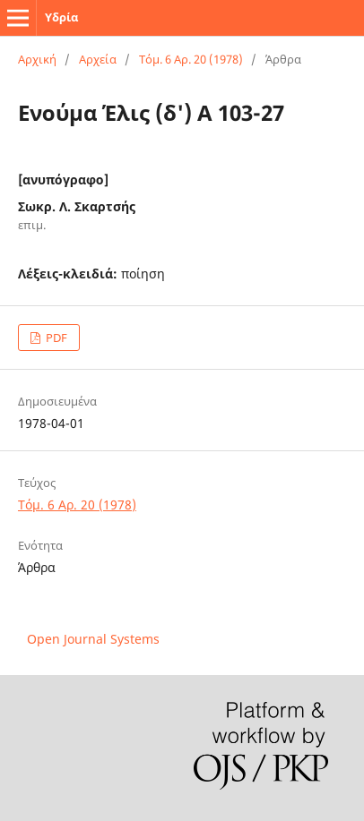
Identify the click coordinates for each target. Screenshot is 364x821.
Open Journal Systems (93, 638)
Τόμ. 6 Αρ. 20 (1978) (191, 59)
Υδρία (61, 17)
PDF (55, 337)
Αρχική (37, 59)
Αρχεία (98, 59)
